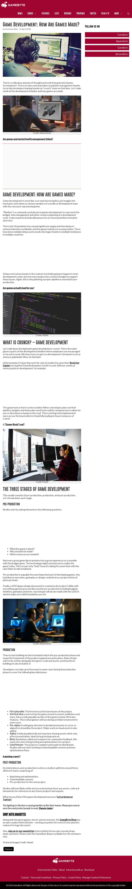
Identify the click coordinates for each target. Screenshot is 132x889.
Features (45, 13)
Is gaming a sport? (11, 756)
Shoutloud (89, 869)
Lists (57, 13)
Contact (25, 877)
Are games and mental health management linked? (28, 139)
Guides (33, 13)
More (119, 13)
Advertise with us (74, 869)
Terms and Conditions (41, 877)
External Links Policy (47, 869)
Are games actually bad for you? (18, 288)
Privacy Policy (60, 877)
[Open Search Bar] (128, 13)
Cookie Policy (74, 877)
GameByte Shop (68, 819)
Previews (80, 13)
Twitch (93, 13)
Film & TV (105, 13)
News (20, 13)
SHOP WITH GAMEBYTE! (14, 814)
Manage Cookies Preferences (96, 877)
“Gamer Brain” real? (14, 424)
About (62, 869)
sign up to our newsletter (21, 831)
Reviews (67, 13)
